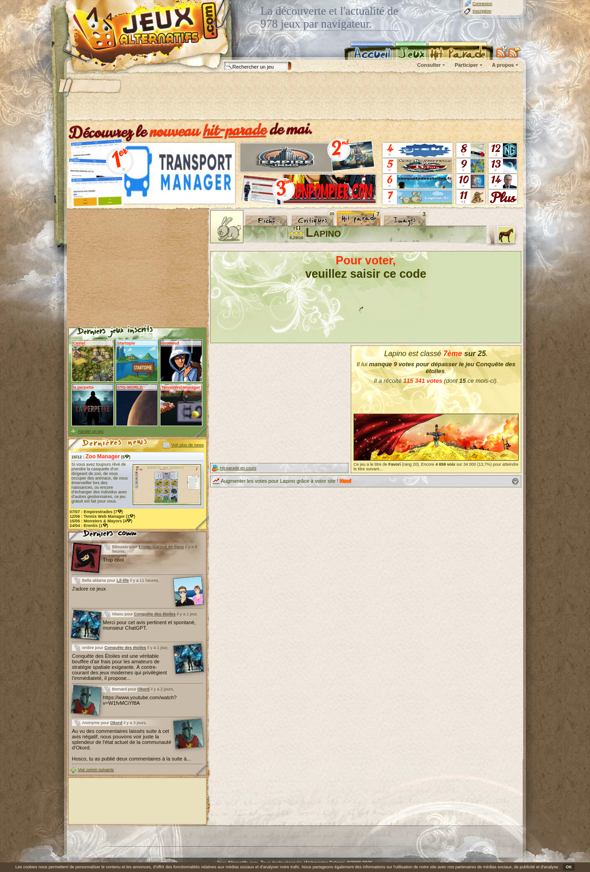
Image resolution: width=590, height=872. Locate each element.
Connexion (482, 3)
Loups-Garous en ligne (161, 546)
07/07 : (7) (96, 511)
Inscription (481, 11)
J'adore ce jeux (89, 588)
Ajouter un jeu (91, 431)
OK (569, 867)
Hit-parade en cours (238, 468)
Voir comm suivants (96, 769)
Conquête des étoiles (155, 614)
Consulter (429, 65)
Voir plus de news (187, 445)
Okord (143, 689)
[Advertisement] (294, 96)
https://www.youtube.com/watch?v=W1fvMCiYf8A (140, 700)
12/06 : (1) (102, 516)
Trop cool (113, 559)
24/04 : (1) (89, 525)
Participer (466, 65)
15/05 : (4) (101, 521)
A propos (503, 65)
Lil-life (123, 580)
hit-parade (234, 130)
